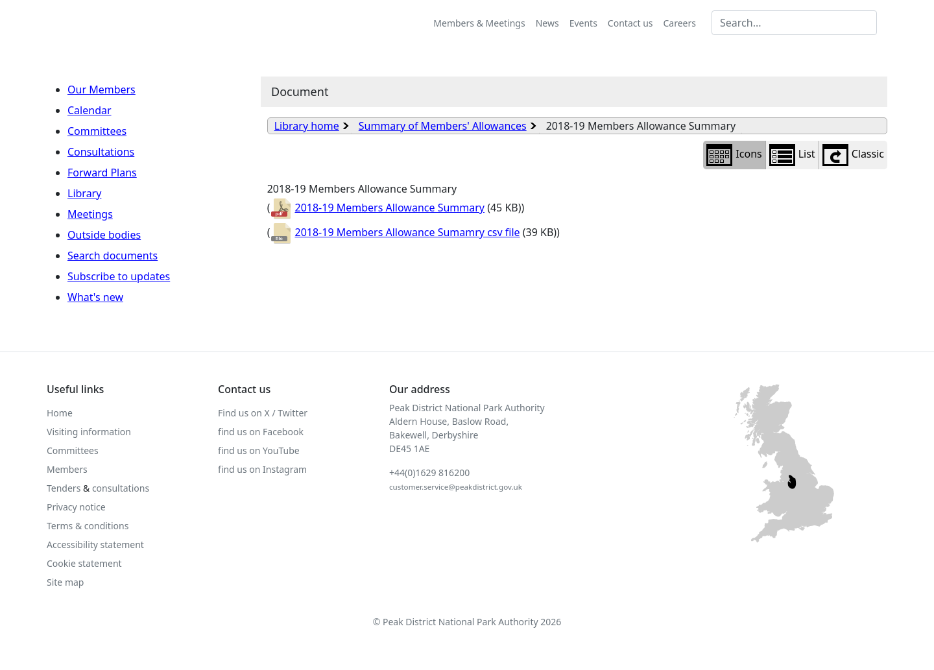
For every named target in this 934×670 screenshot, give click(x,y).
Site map (65, 582)
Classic (853, 155)
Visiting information (89, 431)
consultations (120, 488)
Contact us (630, 23)
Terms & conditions (87, 526)
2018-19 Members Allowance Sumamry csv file (395, 232)
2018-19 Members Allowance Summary (377, 207)
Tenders (63, 488)
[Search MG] (794, 22)
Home (60, 413)
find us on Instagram (262, 469)
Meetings (90, 214)
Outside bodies (104, 235)
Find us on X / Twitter (262, 413)
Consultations (100, 152)
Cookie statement (84, 563)
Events (583, 23)
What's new (95, 297)
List (792, 155)
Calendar (89, 110)
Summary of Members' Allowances (443, 126)
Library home (306, 126)
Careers (680, 23)
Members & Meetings (479, 23)
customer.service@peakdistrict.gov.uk (455, 487)
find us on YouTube (259, 450)
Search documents (112, 255)
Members (67, 469)
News (547, 23)
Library (84, 193)
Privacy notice (76, 507)
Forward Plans (102, 172)
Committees (96, 131)
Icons (733, 155)
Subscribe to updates (118, 276)
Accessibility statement (95, 544)
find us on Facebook (261, 431)
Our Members (101, 89)
